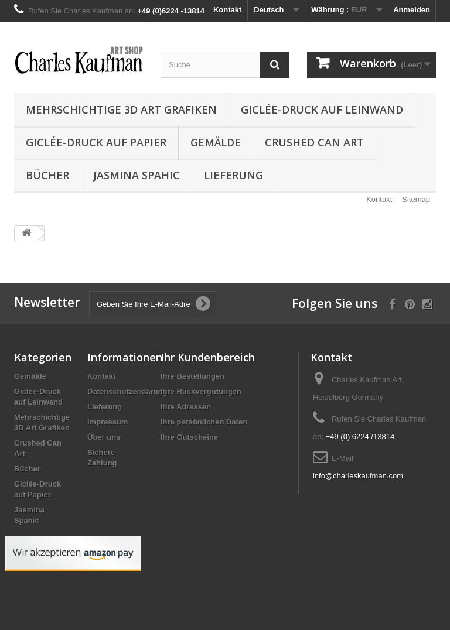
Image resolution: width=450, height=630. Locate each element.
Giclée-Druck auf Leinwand (322, 109)
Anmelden (411, 9)
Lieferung (233, 175)
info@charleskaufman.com (358, 475)
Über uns (103, 437)
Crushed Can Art (314, 142)
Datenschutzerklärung (127, 391)
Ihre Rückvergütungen (201, 391)
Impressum (107, 421)
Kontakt (227, 9)
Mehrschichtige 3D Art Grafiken (121, 109)
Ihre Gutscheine (189, 437)
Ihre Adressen (186, 406)
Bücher (47, 175)
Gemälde (215, 142)
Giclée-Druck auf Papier (96, 142)
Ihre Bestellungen (192, 376)
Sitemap (416, 199)
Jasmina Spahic (136, 175)
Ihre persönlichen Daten (204, 421)
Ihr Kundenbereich (208, 357)
